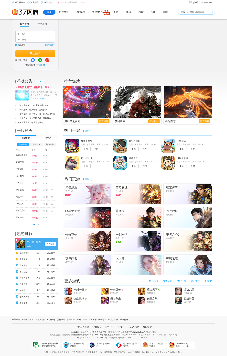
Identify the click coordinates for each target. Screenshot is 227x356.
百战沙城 (20, 217)
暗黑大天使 (24, 297)
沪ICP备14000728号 (94, 335)
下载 (86, 149)
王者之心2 (20, 210)
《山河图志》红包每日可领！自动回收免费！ (37, 114)
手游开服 (47, 137)
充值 (116, 12)
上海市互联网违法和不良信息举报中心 (49, 344)
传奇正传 (20, 183)
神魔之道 (20, 203)
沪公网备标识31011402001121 (182, 344)
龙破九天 (189, 289)
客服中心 (122, 327)
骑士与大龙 (86, 158)
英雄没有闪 (24, 253)
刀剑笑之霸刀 (72, 121)
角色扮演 (153, 281)
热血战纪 (80, 298)
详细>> (42, 98)
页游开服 (26, 138)
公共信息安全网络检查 (77, 344)
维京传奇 (20, 197)
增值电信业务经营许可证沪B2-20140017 (121, 335)
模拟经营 (181, 281)
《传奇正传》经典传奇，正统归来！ (33, 110)
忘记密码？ (50, 45)
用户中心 (64, 12)
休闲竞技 (195, 281)
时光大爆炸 (24, 278)
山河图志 (170, 121)
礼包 (128, 12)
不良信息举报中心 (103, 344)
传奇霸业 (20, 169)
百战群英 (189, 298)
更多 (40, 81)
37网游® (74, 332)
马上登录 (35, 53)
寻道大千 (23, 284)
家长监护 (147, 327)
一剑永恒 (80, 289)
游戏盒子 (34, 2)
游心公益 (97, 327)
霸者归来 (115, 298)
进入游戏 (103, 121)
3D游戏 (208, 281)
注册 (196, 2)
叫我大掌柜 (182, 158)
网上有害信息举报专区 (130, 344)
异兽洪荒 (20, 190)
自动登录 (22, 45)
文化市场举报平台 (98, 332)
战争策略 (167, 281)
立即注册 (41, 65)
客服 (166, 12)
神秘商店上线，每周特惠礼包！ (31, 122)
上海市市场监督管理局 (156, 344)
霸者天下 (153, 289)
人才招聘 (134, 327)
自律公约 (48, 2)
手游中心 (97, 12)
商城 (141, 12)
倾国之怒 (152, 298)
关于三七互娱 (82, 327)
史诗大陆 (181, 141)
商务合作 (109, 327)
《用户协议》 (138, 332)
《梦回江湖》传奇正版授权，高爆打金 (34, 118)
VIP (153, 12)
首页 (49, 12)
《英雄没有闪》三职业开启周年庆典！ (34, 105)
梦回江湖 (120, 121)
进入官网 (51, 253)
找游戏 (81, 12)
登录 (191, 2)
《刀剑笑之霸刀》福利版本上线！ (32, 87)
